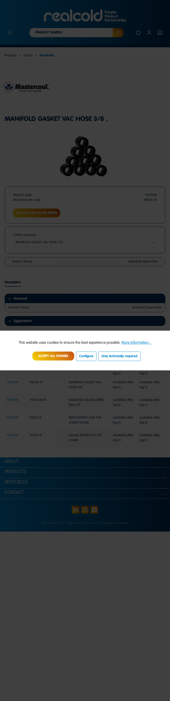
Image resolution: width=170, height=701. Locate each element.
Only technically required (119, 356)
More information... (136, 343)
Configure (86, 356)
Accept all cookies (53, 356)
